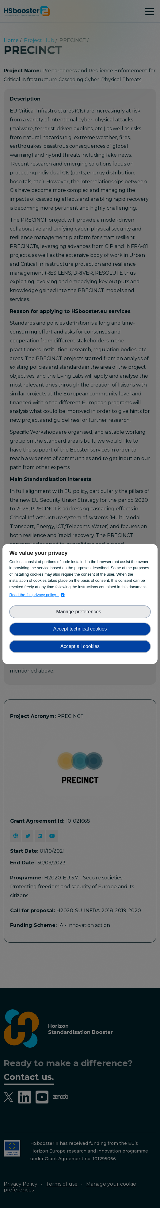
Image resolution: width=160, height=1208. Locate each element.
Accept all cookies (80, 646)
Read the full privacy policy (34, 595)
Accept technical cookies (80, 628)
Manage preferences (80, 611)
